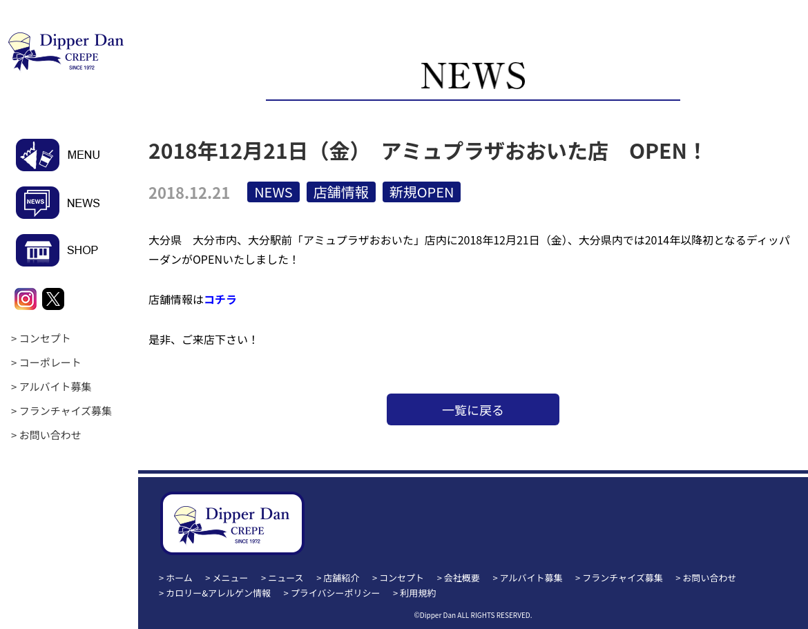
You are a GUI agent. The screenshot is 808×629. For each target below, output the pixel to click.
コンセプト (45, 338)
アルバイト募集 (55, 386)
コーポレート (50, 362)
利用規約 (418, 592)
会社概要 (462, 577)
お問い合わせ (50, 434)
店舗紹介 (341, 577)
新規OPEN (421, 192)
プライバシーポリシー (336, 592)
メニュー (231, 577)
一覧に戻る (473, 409)
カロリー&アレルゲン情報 (218, 592)
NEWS (273, 192)
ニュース (285, 577)
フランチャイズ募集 (65, 410)
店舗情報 (341, 192)
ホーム (179, 577)
